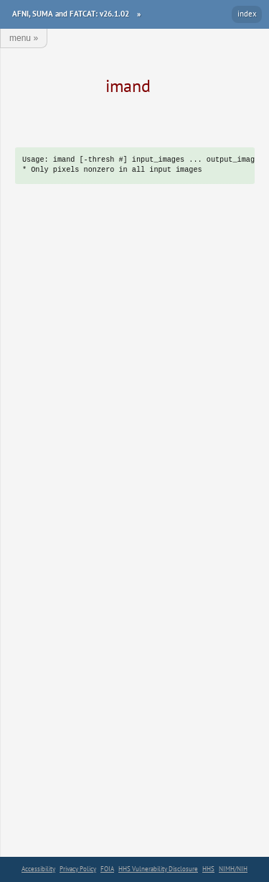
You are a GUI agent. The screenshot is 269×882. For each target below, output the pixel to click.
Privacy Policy (78, 869)
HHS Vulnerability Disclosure (158, 869)
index (247, 14)
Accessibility (38, 869)
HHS (208, 869)
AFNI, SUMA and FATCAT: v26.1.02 (70, 14)
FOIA (107, 869)
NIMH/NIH (233, 869)
